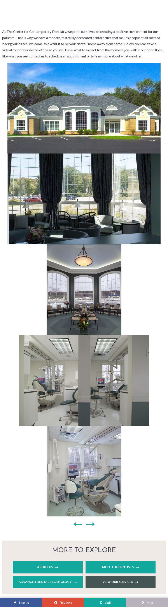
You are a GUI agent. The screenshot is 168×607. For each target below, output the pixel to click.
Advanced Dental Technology (45, 582)
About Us (45, 567)
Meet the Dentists (118, 567)
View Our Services (118, 582)
